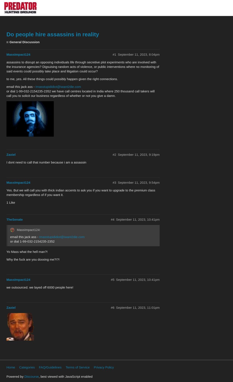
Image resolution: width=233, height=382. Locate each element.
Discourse (31, 376)
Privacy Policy (104, 367)
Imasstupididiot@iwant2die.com (58, 87)
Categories (27, 367)
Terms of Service (78, 367)
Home (10, 367)
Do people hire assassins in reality (52, 34)
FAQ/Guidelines (50, 367)
